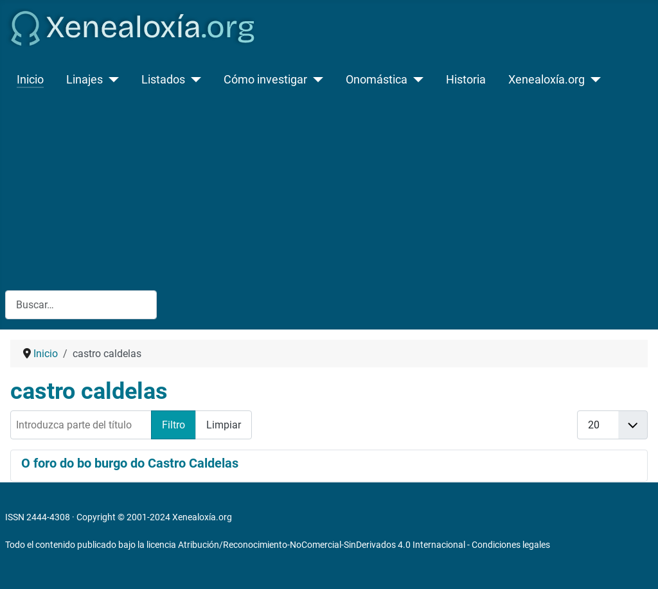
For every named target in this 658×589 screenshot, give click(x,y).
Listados (163, 79)
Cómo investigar (265, 79)
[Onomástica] (415, 79)
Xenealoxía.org (546, 79)
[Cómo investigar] (315, 79)
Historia (466, 79)
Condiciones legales (511, 545)
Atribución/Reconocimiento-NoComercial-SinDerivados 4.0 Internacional (321, 545)
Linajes (84, 79)
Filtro (173, 425)
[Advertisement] (329, 189)
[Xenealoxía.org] (593, 79)
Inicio (30, 79)
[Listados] (193, 79)
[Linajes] (111, 79)
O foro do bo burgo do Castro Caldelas (129, 463)
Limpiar (223, 425)
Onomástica (376, 79)
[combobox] (81, 304)
